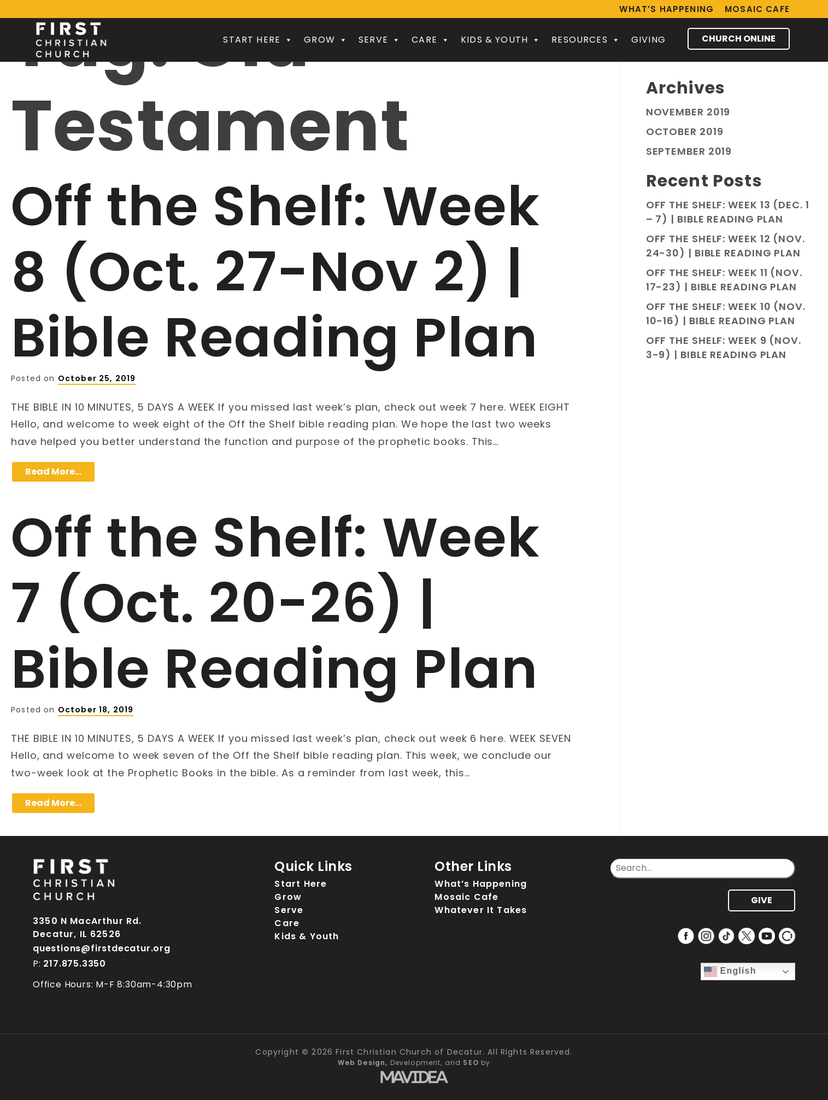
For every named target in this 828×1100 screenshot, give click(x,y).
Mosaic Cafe (757, 9)
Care (431, 40)
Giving (648, 39)
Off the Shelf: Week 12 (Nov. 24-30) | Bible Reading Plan (725, 246)
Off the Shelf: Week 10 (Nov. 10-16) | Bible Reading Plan (726, 313)
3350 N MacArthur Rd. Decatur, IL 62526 (87, 927)
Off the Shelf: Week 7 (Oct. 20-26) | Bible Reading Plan (275, 603)
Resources (585, 40)
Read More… (53, 471)
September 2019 (689, 151)
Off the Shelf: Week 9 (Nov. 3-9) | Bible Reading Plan (723, 347)
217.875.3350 (74, 963)
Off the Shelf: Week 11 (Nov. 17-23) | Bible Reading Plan (724, 280)
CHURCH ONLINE (739, 38)
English (730, 971)
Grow (326, 40)
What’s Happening (666, 9)
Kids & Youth (501, 40)
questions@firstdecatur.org (102, 948)
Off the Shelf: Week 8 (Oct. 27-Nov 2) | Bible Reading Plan (275, 272)
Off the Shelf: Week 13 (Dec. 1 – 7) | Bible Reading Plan (727, 212)
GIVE (761, 900)
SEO (471, 1062)
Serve (380, 40)
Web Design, (363, 1062)
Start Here (258, 40)
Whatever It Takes (480, 910)
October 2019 (685, 131)
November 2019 (688, 112)
